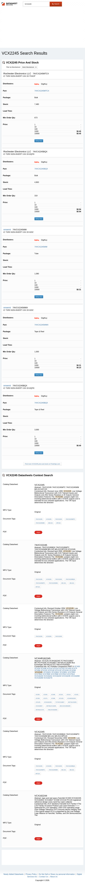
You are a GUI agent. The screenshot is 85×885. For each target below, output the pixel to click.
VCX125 (44, 670)
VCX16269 (38, 678)
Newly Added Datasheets (14, 874)
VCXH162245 (48, 702)
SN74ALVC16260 (51, 706)
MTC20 (58, 523)
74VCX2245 (39, 519)
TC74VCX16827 (59, 702)
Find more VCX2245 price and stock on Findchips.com (42, 464)
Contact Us (43, 877)
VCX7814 (71, 674)
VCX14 (56, 668)
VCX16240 (38, 676)
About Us (53, 877)
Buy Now (39, 140)
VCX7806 (54, 674)
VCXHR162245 (71, 698)
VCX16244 (57, 676)
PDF (38, 532)
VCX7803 (71, 672)
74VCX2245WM (40, 247)
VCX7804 (38, 674)
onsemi (7, 229)
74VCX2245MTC (70, 519)
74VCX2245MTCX (41, 91)
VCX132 (58, 670)
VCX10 (49, 668)
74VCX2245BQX (41, 169)
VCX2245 (48, 519)
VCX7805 (46, 674)
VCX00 (77, 666)
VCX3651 (63, 672)
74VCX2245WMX (41, 325)
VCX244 (65, 670)
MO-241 (63, 583)
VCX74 (74, 668)
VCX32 (62, 668)
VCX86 (37, 670)
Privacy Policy (31, 874)
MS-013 (50, 523)
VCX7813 (63, 674)
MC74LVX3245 (72, 702)
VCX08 (43, 668)
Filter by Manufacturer (13, 67)
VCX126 (51, 670)
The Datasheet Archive (9, 3)
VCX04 (37, 668)
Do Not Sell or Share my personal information (57, 874)
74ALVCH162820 (52, 709)
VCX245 (72, 670)
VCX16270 (48, 678)
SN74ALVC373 (40, 709)
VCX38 (68, 668)
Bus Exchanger (65, 706)
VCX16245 (66, 676)
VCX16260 (75, 676)
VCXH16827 (39, 706)
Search (55, 4)
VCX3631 (47, 672)
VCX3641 (55, 672)
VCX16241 (48, 676)
